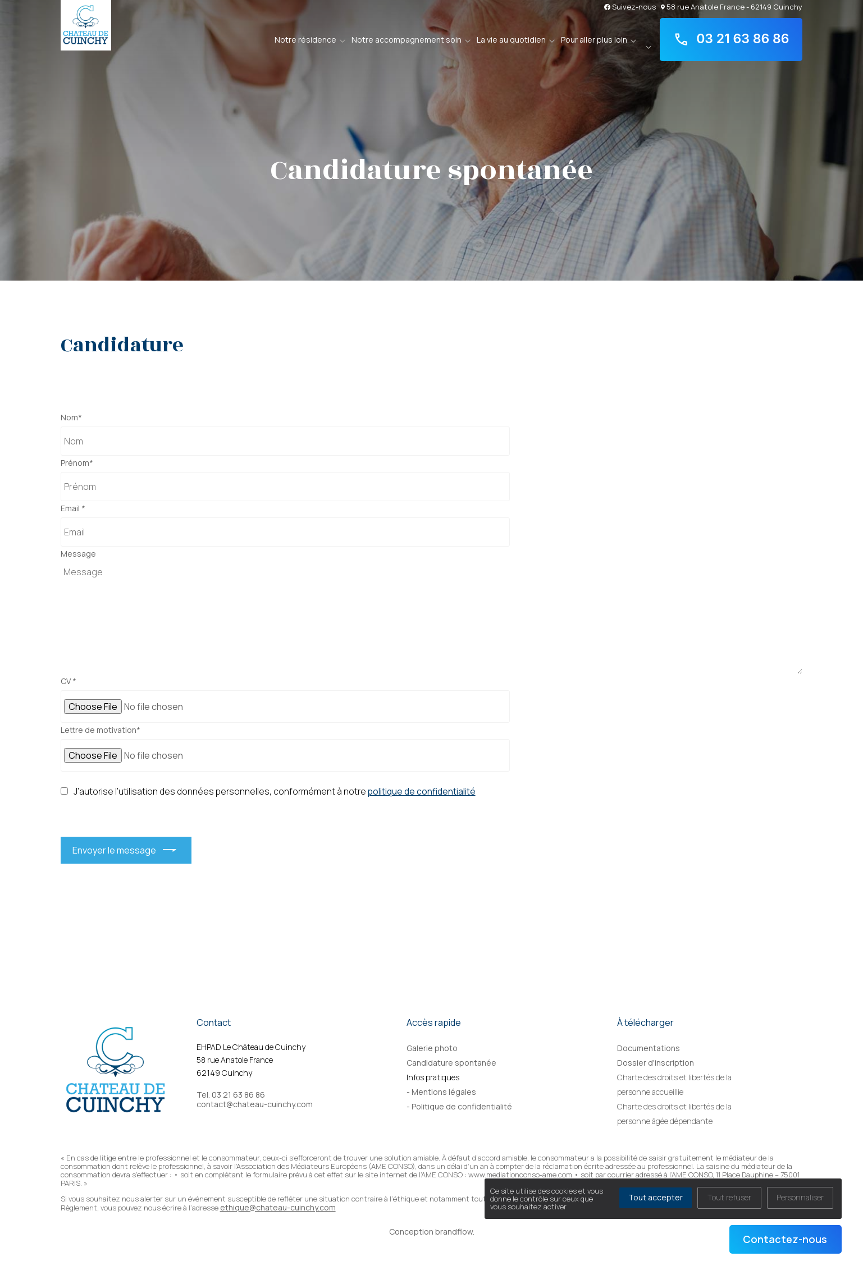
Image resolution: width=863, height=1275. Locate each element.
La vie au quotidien (511, 39)
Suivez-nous (630, 6)
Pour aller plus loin (594, 39)
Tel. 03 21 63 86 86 (231, 1094)
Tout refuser (729, 1197)
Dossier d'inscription (655, 1062)
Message (78, 554)
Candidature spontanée (451, 1062)
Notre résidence (305, 39)
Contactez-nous (785, 1239)
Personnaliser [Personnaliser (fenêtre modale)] (800, 1197)
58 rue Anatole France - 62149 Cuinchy (732, 6)
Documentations (648, 1048)
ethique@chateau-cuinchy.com (278, 1207)
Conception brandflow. (431, 1231)
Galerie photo (432, 1048)
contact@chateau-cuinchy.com (255, 1104)
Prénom (77, 463)
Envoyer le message (114, 850)
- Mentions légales (441, 1091)
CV (68, 681)
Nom (71, 417)
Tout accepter (655, 1197)
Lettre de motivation (100, 730)
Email (73, 508)
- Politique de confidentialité (459, 1106)
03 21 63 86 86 (731, 39)
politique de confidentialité (422, 791)
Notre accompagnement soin (406, 39)
